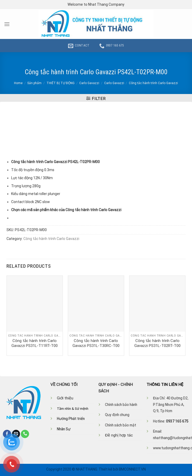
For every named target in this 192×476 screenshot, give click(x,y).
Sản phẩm (34, 83)
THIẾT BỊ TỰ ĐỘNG (61, 83)
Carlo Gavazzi (89, 83)
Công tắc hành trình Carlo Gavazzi (153, 83)
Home (18, 83)
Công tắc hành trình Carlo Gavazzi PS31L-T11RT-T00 (34, 343)
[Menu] (7, 24)
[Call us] (25, 434)
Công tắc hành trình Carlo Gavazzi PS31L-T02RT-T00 (157, 343)
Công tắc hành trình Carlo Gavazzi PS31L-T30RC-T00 (96, 343)
